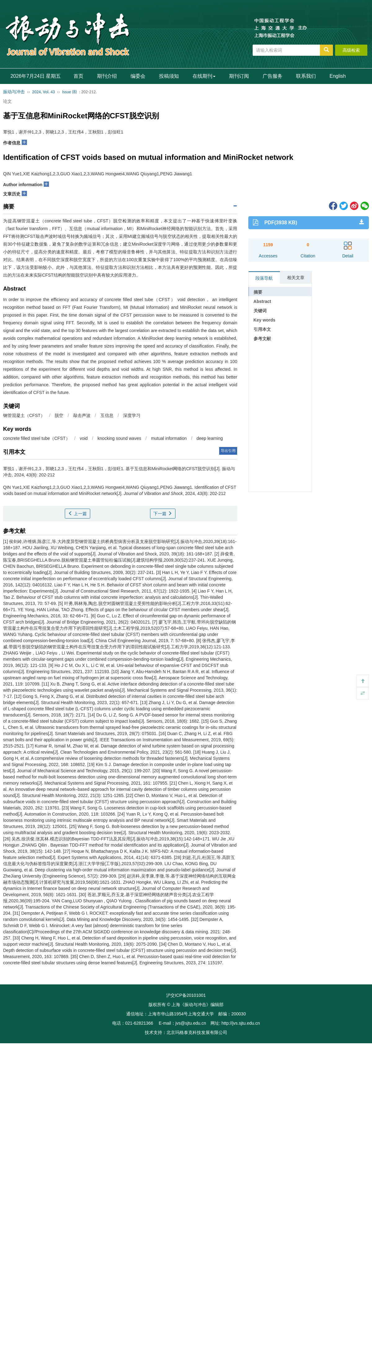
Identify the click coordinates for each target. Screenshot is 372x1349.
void (84, 438)
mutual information (169, 438)
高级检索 (351, 50)
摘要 (258, 292)
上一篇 (77, 513)
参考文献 (262, 338)
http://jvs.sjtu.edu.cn (240, 1023)
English (338, 76)
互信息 (106, 415)
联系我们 (306, 76)
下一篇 (162, 513)
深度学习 (131, 415)
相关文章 (295, 277)
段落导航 (264, 278)
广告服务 (272, 76)
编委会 (138, 76)
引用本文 (262, 329)
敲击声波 (82, 415)
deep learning (210, 438)
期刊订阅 (239, 76)
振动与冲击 (14, 91)
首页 (78, 76)
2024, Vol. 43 (43, 91)
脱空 (59, 415)
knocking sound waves (120, 438)
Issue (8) (69, 91)
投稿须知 (169, 76)
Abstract (262, 301)
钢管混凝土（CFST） (24, 415)
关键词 (260, 310)
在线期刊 (204, 76)
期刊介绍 (107, 76)
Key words (265, 320)
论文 (7, 101)
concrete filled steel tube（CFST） (36, 438)
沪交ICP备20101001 (186, 995)
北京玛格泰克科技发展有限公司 (196, 1032)
